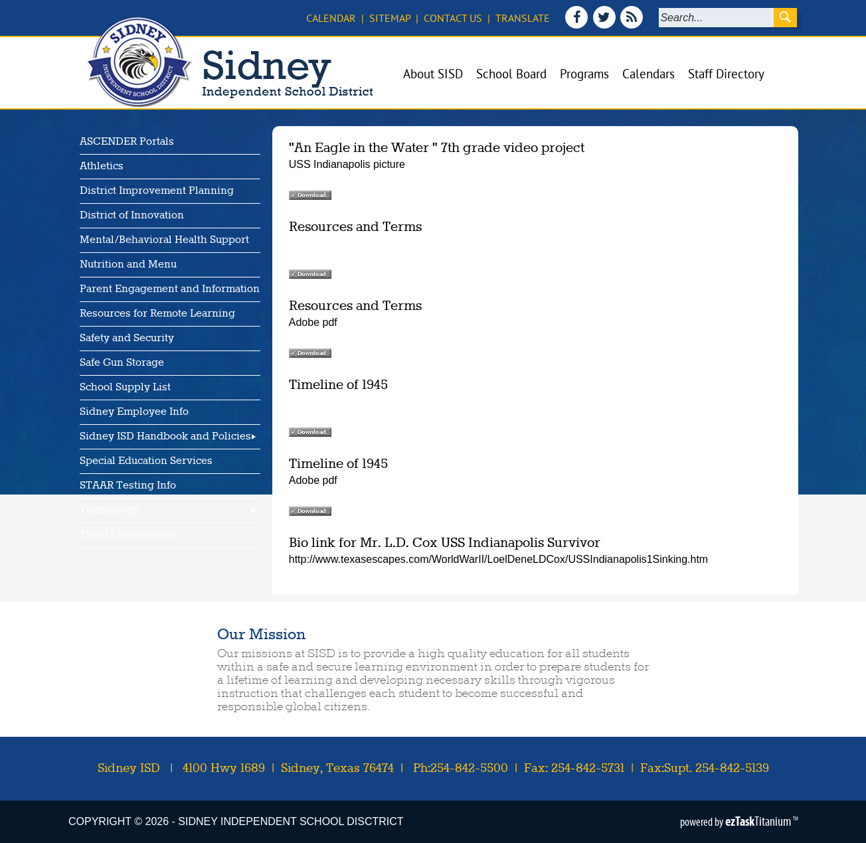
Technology (109, 510)
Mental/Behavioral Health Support (164, 240)
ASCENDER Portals (127, 142)
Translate (522, 18)
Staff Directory (726, 74)
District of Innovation (132, 215)
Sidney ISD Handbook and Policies (165, 436)
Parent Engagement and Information (170, 289)
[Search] (716, 17)
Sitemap (389, 18)
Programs (584, 74)
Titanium (759, 821)
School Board (511, 74)
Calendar (331, 18)
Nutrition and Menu (128, 264)
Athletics (102, 166)
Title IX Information (128, 535)
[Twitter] (605, 25)
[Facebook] (578, 25)
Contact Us (453, 18)
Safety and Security (127, 338)
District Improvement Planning (157, 191)
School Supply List (125, 387)
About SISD (433, 74)
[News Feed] (632, 25)
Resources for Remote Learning (157, 314)
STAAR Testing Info (128, 486)
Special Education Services (146, 461)
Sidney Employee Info (134, 412)
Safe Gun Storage (122, 363)
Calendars (648, 74)
